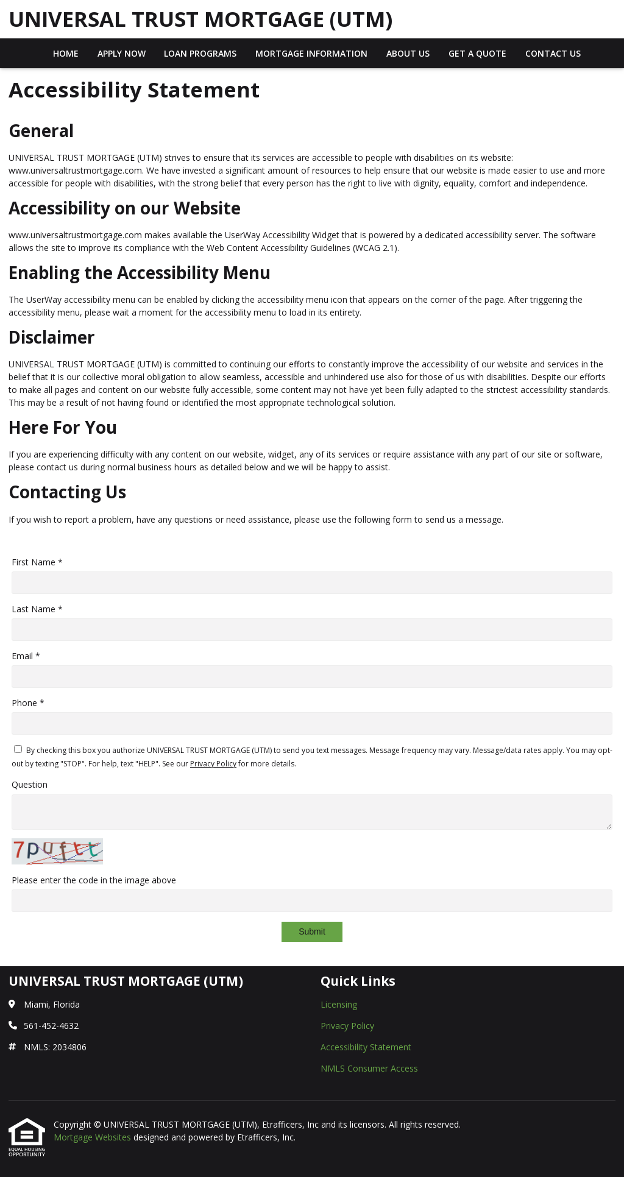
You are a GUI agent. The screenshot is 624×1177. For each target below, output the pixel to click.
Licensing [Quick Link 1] (339, 1004)
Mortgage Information (311, 53)
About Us (408, 53)
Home (66, 53)
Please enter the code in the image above (94, 880)
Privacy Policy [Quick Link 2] (347, 1025)
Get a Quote (477, 53)
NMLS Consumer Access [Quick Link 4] (369, 1068)
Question (30, 784)
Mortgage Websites (93, 1137)
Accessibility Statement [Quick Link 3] (366, 1047)
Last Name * (37, 609)
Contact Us (553, 53)
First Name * (37, 562)
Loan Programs (200, 53)
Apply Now (122, 53)
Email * (26, 656)
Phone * (28, 703)
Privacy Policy (213, 763)
